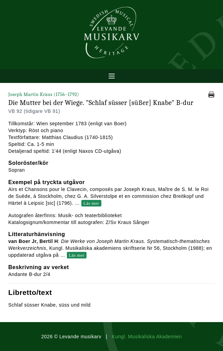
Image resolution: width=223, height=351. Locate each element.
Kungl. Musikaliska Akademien (147, 336)
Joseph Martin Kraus (43, 94)
